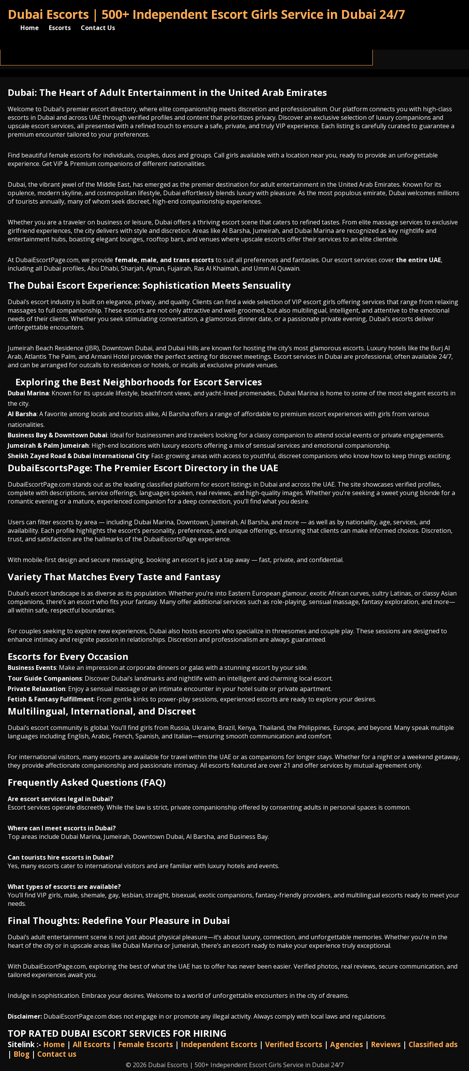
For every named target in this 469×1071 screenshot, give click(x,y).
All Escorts (91, 1044)
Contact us (57, 1054)
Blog (21, 1054)
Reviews (386, 1044)
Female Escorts (145, 1044)
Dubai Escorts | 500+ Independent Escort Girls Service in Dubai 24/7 (206, 14)
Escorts (60, 27)
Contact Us (98, 27)
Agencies (346, 1044)
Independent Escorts (219, 1044)
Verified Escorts (293, 1044)
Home (29, 27)
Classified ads (433, 1044)
